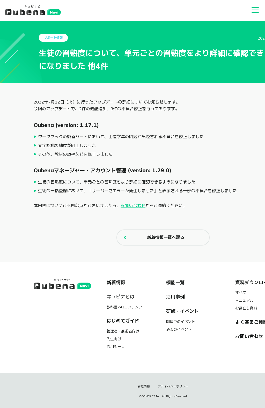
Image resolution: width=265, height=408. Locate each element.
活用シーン (116, 346)
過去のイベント (179, 329)
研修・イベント (182, 311)
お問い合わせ (133, 205)
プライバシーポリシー (173, 386)
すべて (240, 292)
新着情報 (116, 282)
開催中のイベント (180, 321)
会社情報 (143, 386)
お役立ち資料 (246, 308)
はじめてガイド (123, 320)
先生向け (114, 339)
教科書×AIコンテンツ (124, 307)
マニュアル (244, 300)
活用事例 (175, 296)
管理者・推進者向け (123, 331)
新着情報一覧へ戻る (152, 237)
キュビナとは (121, 296)
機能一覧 (175, 282)
